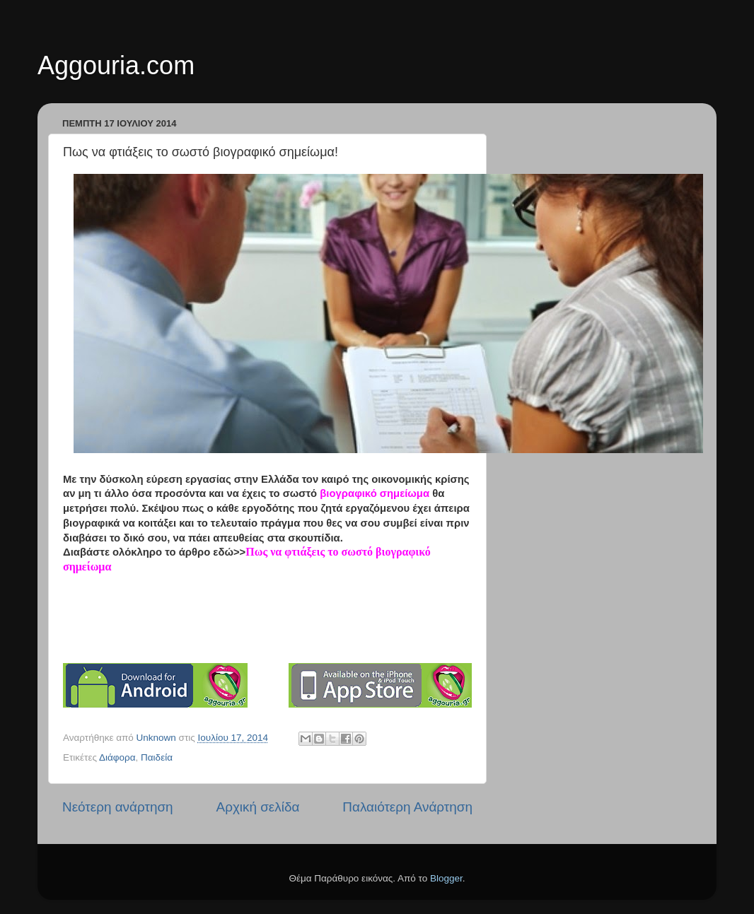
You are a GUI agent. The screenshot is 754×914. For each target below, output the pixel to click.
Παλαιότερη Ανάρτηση (407, 806)
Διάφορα (117, 757)
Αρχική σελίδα (258, 806)
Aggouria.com (116, 65)
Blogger (446, 878)
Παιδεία (157, 757)
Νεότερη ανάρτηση (117, 806)
